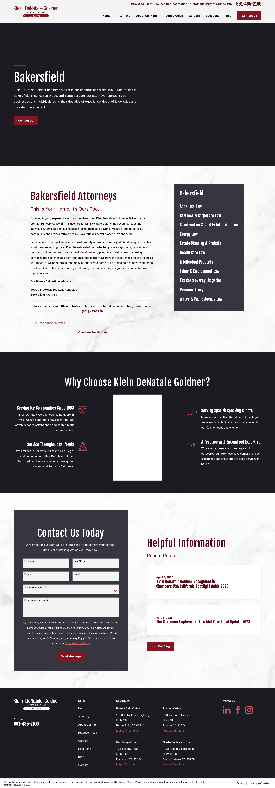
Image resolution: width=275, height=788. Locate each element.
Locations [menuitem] (212, 15)
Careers (83, 727)
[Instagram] (249, 697)
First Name (30, 548)
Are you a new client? (35, 574)
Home (82, 695)
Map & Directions (127, 717)
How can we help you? (36, 587)
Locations (84, 735)
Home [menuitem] (106, 15)
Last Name (80, 548)
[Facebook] (238, 697)
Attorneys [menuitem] (123, 15)
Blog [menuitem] (228, 15)
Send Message (71, 643)
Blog (81, 743)
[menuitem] (209, 206)
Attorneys (84, 703)
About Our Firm (88, 711)
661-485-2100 (248, 4)
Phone (27, 561)
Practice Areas (87, 719)
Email (77, 561)
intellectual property (85, 252)
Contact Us (249, 15)
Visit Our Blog (161, 633)
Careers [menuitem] (194, 15)
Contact (83, 752)
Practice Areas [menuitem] (173, 15)
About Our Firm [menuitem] (146, 15)
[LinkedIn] (227, 697)
